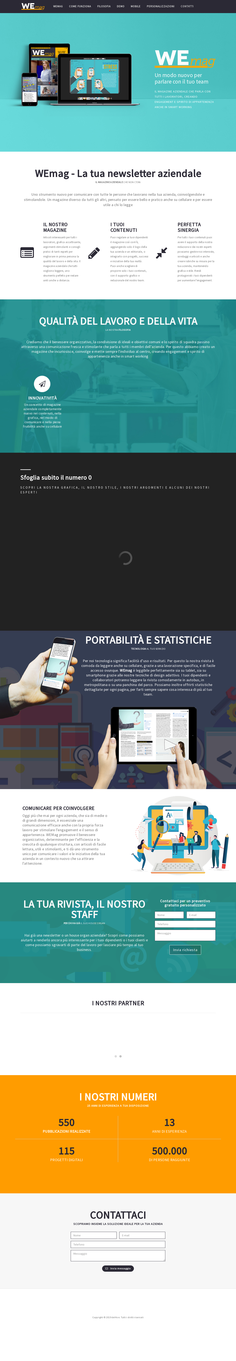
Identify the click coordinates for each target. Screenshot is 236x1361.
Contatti (186, 6)
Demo (120, 6)
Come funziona (80, 6)
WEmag (58, 6)
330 (66, 1161)
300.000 (169, 1190)
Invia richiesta (183, 949)
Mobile (135, 6)
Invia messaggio (118, 1307)
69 (66, 1190)
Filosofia (103, 6)
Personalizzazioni (160, 6)
